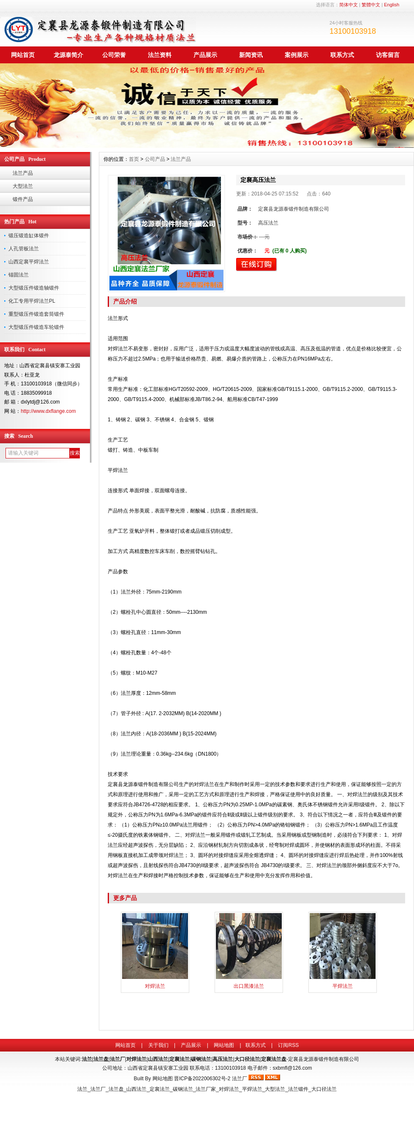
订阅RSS (288, 1045)
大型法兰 (23, 186)
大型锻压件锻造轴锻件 (33, 288)
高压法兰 (222, 1059)
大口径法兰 (247, 1059)
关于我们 (158, 1045)
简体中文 (348, 4)
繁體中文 (371, 4)
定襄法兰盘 (273, 1059)
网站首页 (23, 55)
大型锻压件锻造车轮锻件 (36, 327)
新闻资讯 (251, 55)
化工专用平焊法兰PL (31, 301)
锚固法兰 (18, 275)
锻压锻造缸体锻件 (28, 236)
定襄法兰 (179, 1059)
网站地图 (224, 1045)
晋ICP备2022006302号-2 (202, 1079)
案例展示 (296, 55)
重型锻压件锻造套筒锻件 (36, 314)
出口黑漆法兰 (249, 986)
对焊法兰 (155, 986)
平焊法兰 (342, 986)
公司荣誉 (114, 55)
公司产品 (155, 159)
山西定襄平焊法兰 (28, 262)
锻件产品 (23, 199)
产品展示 (205, 55)
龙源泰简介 (68, 55)
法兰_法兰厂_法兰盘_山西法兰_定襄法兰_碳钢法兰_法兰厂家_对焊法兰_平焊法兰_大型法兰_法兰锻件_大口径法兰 (206, 1089)
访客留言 (388, 55)
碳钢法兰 (201, 1059)
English (391, 4)
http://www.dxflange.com (48, 411)
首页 (134, 159)
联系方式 (342, 55)
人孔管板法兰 (23, 249)
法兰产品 (23, 173)
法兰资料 (160, 55)
